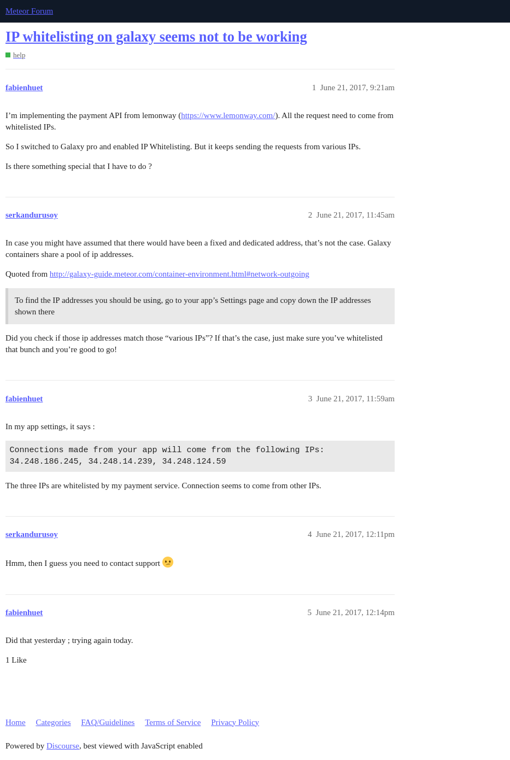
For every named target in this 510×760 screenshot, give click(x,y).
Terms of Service (173, 722)
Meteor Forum (29, 11)
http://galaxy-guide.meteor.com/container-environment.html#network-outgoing (179, 274)
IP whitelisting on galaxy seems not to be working (156, 37)
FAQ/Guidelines (107, 722)
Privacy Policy (235, 722)
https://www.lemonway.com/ (228, 115)
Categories (53, 722)
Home (15, 722)
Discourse (62, 745)
